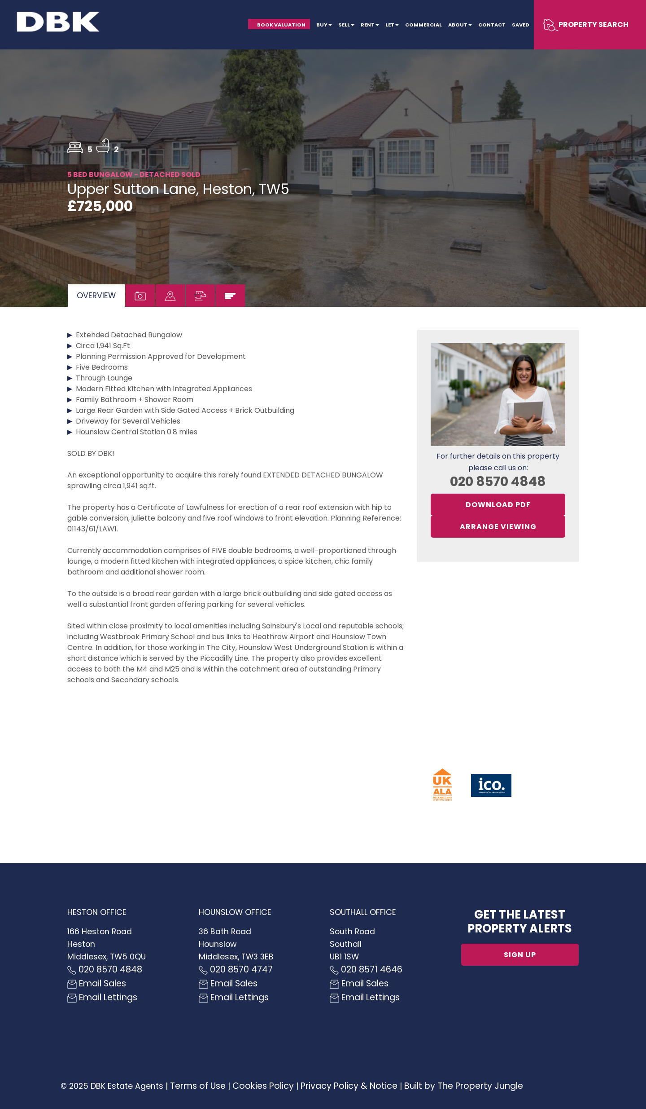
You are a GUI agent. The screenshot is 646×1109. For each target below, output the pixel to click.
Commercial (423, 24)
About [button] (460, 24)
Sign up (520, 955)
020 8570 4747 (236, 969)
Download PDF (498, 504)
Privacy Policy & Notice (349, 1086)
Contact (492, 24)
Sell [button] (346, 24)
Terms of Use (198, 1086)
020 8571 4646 (366, 969)
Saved (520, 24)
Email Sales (96, 983)
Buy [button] (324, 24)
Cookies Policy (263, 1086)
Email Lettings (102, 997)
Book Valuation (281, 24)
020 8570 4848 (498, 481)
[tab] (96, 295)
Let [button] (392, 24)
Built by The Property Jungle (463, 1086)
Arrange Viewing (498, 526)
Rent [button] (370, 24)
